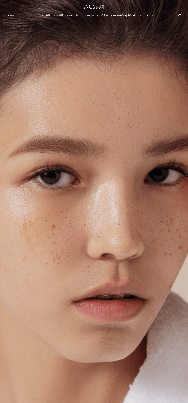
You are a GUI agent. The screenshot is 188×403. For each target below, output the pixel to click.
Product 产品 (72, 15)
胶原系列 (59, 399)
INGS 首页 (45, 15)
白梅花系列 (35, 398)
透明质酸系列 (12, 397)
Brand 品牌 (58, 15)
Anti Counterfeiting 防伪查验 (123, 15)
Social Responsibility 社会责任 (94, 15)
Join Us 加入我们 (147, 15)
